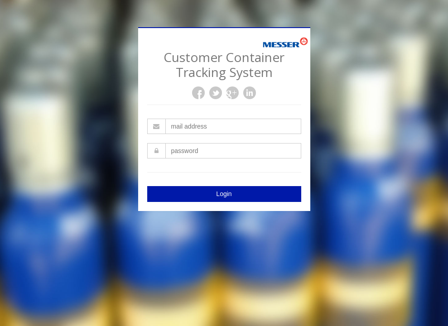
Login (223, 193)
